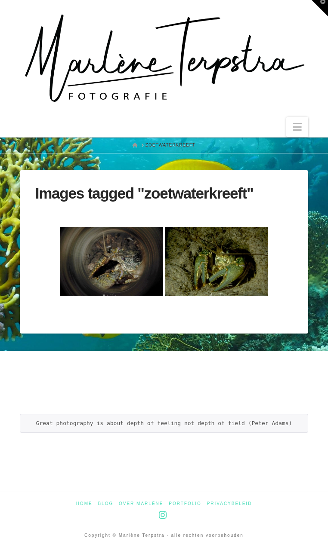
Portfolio (185, 503)
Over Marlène (141, 503)
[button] (297, 127)
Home (84, 503)
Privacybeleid (229, 503)
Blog (105, 503)
